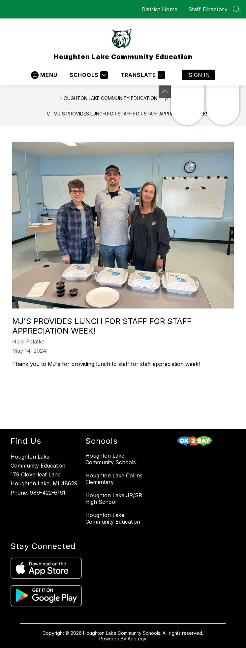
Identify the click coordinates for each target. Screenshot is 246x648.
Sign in (199, 75)
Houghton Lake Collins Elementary (113, 478)
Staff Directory (208, 9)
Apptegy (137, 638)
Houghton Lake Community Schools (110, 459)
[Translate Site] (142, 75)
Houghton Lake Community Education (108, 98)
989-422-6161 (47, 492)
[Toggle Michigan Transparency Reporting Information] (165, 91)
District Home (159, 9)
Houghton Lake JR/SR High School (113, 498)
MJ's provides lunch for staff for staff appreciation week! (130, 113)
